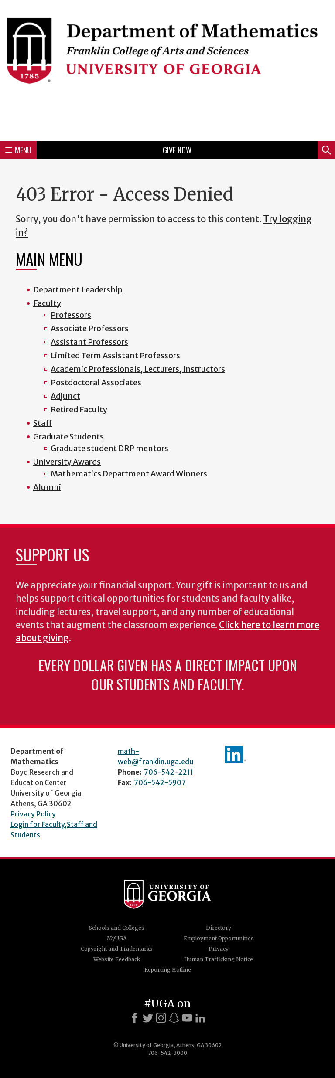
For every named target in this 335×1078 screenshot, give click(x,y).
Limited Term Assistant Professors (115, 355)
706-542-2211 (168, 772)
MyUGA (116, 938)
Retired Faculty (79, 410)
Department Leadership (78, 290)
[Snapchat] (174, 1018)
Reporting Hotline (167, 969)
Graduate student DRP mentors (109, 448)
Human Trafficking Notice (218, 959)
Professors (71, 315)
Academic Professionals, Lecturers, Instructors (138, 369)
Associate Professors (90, 328)
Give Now (177, 150)
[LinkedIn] (200, 1018)
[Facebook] (135, 1018)
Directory (218, 928)
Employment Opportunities (219, 938)
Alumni (47, 487)
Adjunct (65, 396)
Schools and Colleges (116, 928)
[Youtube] (187, 1018)
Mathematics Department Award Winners (129, 474)
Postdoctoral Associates (96, 382)
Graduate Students (68, 437)
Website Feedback (116, 959)
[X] (148, 1018)
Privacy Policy (33, 813)
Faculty (47, 303)
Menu (18, 150)
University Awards (67, 462)
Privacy (219, 948)
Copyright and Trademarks (117, 948)
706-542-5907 (160, 782)
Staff (42, 423)
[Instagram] (161, 1018)
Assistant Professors (89, 342)
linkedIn (235, 754)
